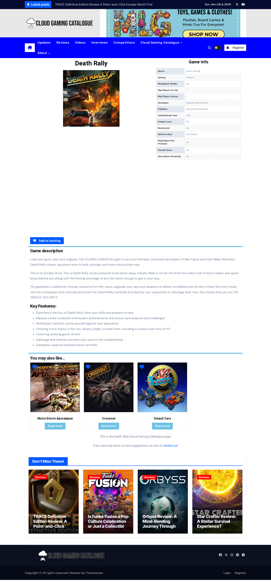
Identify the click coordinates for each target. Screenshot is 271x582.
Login (227, 575)
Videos (80, 42)
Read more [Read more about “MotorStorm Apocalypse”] (55, 426)
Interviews (99, 42)
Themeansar (94, 575)
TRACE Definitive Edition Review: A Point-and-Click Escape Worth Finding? (50, 528)
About (43, 53)
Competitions (124, 42)
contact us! (170, 445)
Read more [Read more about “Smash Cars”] (162, 426)
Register (240, 575)
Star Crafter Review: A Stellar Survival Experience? (216, 523)
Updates (44, 42)
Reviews (62, 42)
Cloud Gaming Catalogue (160, 42)
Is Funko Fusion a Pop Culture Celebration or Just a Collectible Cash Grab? (108, 526)
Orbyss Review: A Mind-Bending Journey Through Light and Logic (159, 526)
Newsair (75, 575)
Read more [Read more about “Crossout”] (108, 426)
